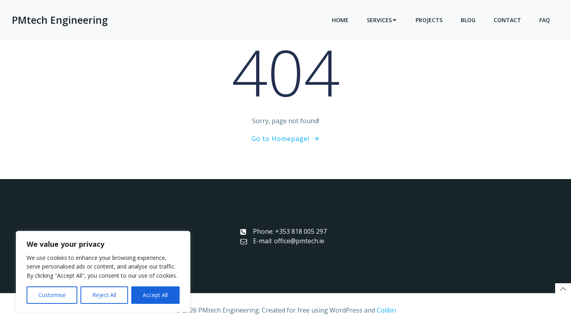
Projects (429, 20)
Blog (468, 20)
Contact (507, 20)
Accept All (155, 295)
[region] (103, 271)
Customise (52, 295)
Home (340, 20)
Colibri (386, 310)
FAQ (544, 20)
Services (382, 20)
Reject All (104, 295)
